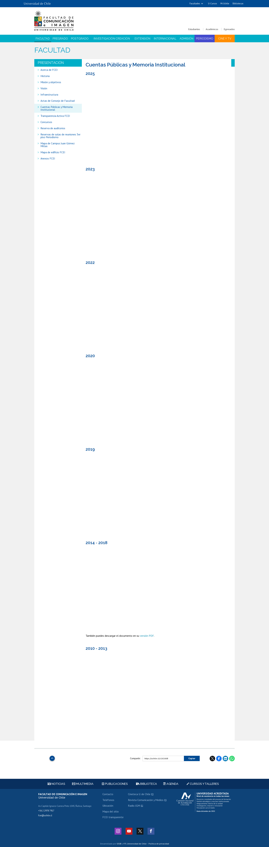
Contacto (107, 794)
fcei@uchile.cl (45, 815)
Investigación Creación (111, 38)
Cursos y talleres (203, 783)
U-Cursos (212, 3)
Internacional (165, 38)
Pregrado (60, 38)
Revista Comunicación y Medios (145, 800)
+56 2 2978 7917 (46, 810)
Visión (43, 88)
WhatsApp (232, 758)
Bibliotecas (238, 3)
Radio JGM (134, 805)
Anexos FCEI (47, 158)
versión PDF (147, 635)
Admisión (186, 38)
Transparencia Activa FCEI (55, 116)
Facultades (195, 3)
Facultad (43, 38)
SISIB (119, 843)
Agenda (170, 783)
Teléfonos (108, 800)
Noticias (56, 783)
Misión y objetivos (50, 82)
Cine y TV (224, 38)
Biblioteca (146, 783)
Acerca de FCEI (49, 69)
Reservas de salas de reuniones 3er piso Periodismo (60, 136)
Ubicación (107, 805)
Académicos (212, 29)
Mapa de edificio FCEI (52, 152)
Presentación (51, 63)
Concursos (46, 122)
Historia (45, 76)
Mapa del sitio (110, 811)
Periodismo (204, 38)
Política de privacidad (159, 843)
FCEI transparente (113, 817)
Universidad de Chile (137, 843)
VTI (124, 843)
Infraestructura (49, 94)
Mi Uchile (224, 3)
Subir (52, 757)
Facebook (219, 758)
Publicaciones (115, 783)
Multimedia (82, 783)
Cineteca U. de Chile (139, 794)
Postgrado (80, 38)
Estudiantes (194, 29)
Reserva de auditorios (52, 128)
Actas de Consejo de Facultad (57, 100)
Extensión (142, 38)
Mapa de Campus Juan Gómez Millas (57, 145)
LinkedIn (225, 758)
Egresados (229, 29)
